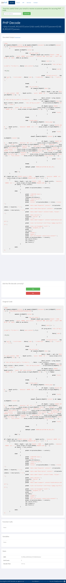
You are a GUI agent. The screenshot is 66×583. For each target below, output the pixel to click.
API (23, 2)
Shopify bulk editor (44, 581)
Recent (18, 2)
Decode (12, 2)
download (17, 37)
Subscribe (26, 13)
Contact (36, 2)
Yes (33, 289)
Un (4, 2)
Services (29, 2)
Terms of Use (27, 581)
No (33, 293)
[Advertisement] (15, 269)
